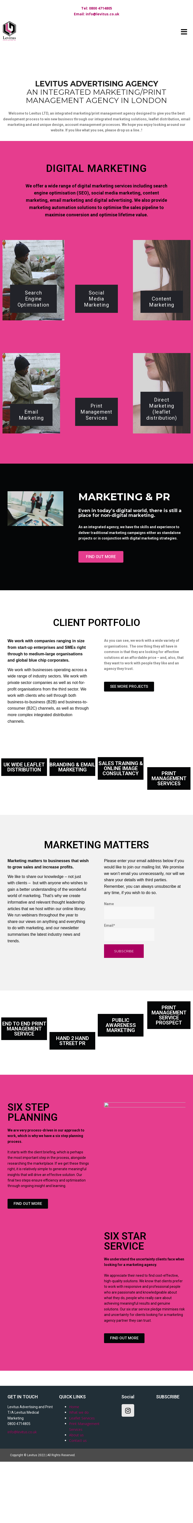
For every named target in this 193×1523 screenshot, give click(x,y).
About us (76, 1493)
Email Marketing (31, 473)
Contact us (78, 1499)
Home (74, 1465)
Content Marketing (161, 360)
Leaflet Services (82, 1477)
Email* (129, 991)
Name (129, 969)
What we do (79, 1471)
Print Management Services (96, 470)
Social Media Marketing (96, 357)
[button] (100, 615)
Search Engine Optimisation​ (33, 357)
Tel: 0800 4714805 (96, 8)
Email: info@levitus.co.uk (96, 14)
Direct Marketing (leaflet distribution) (161, 467)
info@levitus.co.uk (22, 1490)
